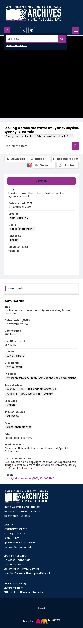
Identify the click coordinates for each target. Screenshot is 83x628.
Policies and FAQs (14, 564)
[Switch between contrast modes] (32, 30)
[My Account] (23, 30)
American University (15, 583)
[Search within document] (75, 146)
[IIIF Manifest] (67, 165)
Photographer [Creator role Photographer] (14, 366)
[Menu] (75, 30)
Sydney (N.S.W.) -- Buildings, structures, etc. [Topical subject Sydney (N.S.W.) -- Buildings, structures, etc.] (31, 389)
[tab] (41, 181)
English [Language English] (14, 239)
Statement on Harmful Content (21, 568)
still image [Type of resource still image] (13, 416)
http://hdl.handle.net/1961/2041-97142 (29, 478)
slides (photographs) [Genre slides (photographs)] (22, 228)
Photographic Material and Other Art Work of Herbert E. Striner (40, 136)
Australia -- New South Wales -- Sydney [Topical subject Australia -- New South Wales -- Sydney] (30, 393)
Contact (41, 608)
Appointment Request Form (19, 542)
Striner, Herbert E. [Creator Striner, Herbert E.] (19, 217)
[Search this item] (38, 146)
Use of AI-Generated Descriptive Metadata (28, 573)
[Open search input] (7, 30)
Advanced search (16, 45)
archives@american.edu (18, 547)
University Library (13, 587)
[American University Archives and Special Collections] (26, 496)
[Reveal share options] (15, 30)
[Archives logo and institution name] (34, 13)
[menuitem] (41, 608)
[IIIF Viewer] (44, 165)
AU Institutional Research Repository (24, 592)
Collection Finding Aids (17, 559)
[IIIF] (29, 165)
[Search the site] (33, 38)
